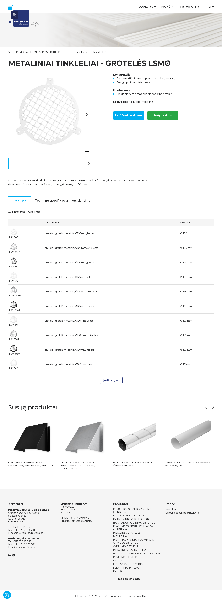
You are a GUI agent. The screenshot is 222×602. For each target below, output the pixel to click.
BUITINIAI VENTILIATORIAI (129, 515)
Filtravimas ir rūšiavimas (24, 211)
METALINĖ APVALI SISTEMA (129, 549)
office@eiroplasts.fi (82, 521)
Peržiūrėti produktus (128, 115)
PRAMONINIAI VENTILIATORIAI (131, 519)
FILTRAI (117, 560)
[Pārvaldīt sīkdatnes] (7, 595)
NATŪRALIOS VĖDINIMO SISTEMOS (134, 522)
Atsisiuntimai (81, 200)
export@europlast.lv (30, 547)
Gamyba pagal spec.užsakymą (182, 512)
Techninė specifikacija (51, 200)
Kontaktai (170, 509)
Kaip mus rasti (16, 521)
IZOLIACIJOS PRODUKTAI (128, 564)
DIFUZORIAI (120, 536)
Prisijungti (188, 6)
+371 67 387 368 (22, 541)
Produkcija (144, 6)
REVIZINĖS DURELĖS (125, 557)
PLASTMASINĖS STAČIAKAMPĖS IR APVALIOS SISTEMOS (133, 541)
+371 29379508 (27, 544)
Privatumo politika (137, 596)
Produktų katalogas (127, 578)
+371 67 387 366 (22, 527)
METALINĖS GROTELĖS (47, 52)
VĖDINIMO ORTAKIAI (125, 546)
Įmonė (166, 6)
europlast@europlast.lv (32, 532)
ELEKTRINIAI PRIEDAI (126, 567)
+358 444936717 (80, 518)
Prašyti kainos (162, 115)
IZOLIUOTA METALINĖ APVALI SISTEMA (136, 553)
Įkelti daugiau (111, 380)
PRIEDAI (118, 571)
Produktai (19, 201)
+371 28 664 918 (27, 530)
